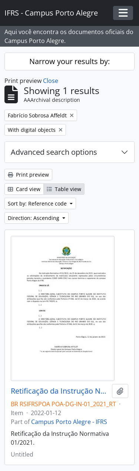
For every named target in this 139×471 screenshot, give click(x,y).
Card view (24, 189)
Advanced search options (54, 152)
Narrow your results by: (69, 61)
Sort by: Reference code (38, 203)
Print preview (28, 174)
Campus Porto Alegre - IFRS (69, 422)
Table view (64, 189)
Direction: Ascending (34, 217)
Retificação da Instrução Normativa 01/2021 (60, 391)
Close (50, 81)
